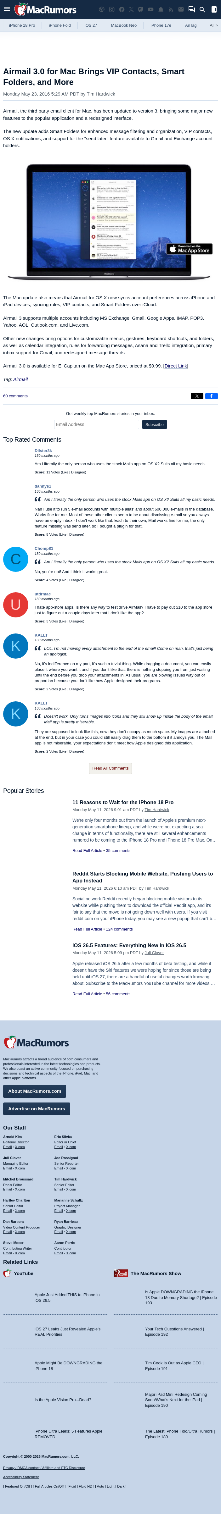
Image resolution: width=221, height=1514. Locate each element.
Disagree (78, 472)
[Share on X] (197, 396)
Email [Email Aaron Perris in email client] (58, 1252)
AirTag (191, 25)
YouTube (23, 1272)
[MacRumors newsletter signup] (181, 9)
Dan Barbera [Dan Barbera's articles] (13, 1221)
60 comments (15, 396)
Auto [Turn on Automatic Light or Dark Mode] (100, 1486)
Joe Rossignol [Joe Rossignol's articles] (66, 1157)
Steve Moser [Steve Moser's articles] (13, 1242)
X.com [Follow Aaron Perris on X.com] (71, 1252)
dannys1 (43, 486)
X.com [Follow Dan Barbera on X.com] (20, 1231)
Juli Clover (154, 952)
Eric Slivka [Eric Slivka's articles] (63, 1136)
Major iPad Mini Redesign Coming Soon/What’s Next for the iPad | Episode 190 (176, 1399)
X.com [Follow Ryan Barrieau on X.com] (71, 1231)
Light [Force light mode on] (110, 1486)
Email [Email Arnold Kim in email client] (7, 1146)
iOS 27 (91, 25)
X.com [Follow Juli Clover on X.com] (20, 1167)
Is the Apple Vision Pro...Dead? (63, 1399)
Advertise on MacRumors (36, 1108)
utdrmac (43, 594)
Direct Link (176, 365)
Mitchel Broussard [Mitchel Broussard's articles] (18, 1178)
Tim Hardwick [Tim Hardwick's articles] (65, 1178)
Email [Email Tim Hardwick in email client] (58, 1189)
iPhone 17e (160, 25)
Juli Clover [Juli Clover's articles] (12, 1157)
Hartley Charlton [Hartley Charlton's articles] (16, 1200)
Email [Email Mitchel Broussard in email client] (7, 1189)
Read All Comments (111, 768)
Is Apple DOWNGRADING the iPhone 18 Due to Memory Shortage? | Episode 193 (181, 1297)
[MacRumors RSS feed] (171, 9)
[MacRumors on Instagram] (112, 9)
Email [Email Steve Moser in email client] (7, 1252)
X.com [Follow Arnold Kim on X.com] (20, 1146)
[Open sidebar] (214, 10)
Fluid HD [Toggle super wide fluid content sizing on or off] (85, 1486)
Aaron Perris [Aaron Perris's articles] (64, 1242)
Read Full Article (87, 850)
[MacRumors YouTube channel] (151, 9)
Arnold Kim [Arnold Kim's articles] (12, 1136)
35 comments (118, 850)
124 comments (119, 929)
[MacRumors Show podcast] (102, 9)
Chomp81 (44, 548)
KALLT (41, 635)
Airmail (20, 379)
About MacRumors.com (34, 1090)
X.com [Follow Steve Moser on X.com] (20, 1252)
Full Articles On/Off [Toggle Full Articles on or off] (49, 1486)
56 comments (118, 994)
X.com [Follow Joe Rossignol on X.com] (71, 1167)
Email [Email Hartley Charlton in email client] (7, 1210)
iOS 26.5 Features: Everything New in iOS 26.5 (131, 945)
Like (65, 472)
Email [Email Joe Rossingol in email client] (58, 1167)
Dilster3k (43, 450)
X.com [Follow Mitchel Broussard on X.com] (20, 1189)
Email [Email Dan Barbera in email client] (7, 1231)
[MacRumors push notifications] (161, 9)
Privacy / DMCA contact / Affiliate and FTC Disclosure (44, 1468)
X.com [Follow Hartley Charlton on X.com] (20, 1210)
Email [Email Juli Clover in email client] (7, 1167)
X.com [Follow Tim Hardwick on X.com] (71, 1189)
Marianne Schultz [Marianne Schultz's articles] (68, 1200)
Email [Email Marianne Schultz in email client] (58, 1210)
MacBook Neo (124, 25)
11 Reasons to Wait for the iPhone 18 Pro (124, 802)
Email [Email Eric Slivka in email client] (58, 1146)
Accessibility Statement (21, 1477)
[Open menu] (7, 9)
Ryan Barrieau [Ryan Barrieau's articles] (66, 1221)
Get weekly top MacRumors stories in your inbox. (110, 413)
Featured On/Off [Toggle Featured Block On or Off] (17, 1486)
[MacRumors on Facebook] (122, 9)
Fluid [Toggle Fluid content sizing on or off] (72, 1486)
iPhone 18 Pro (22, 25)
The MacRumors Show (156, 1272)
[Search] (204, 9)
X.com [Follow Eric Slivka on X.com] (71, 1146)
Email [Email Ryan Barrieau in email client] (58, 1231)
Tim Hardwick (101, 94)
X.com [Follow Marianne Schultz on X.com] (71, 1210)
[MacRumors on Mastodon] (141, 9)
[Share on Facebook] (211, 396)
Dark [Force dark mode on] (120, 1486)
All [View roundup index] (214, 25)
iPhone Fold (60, 25)
